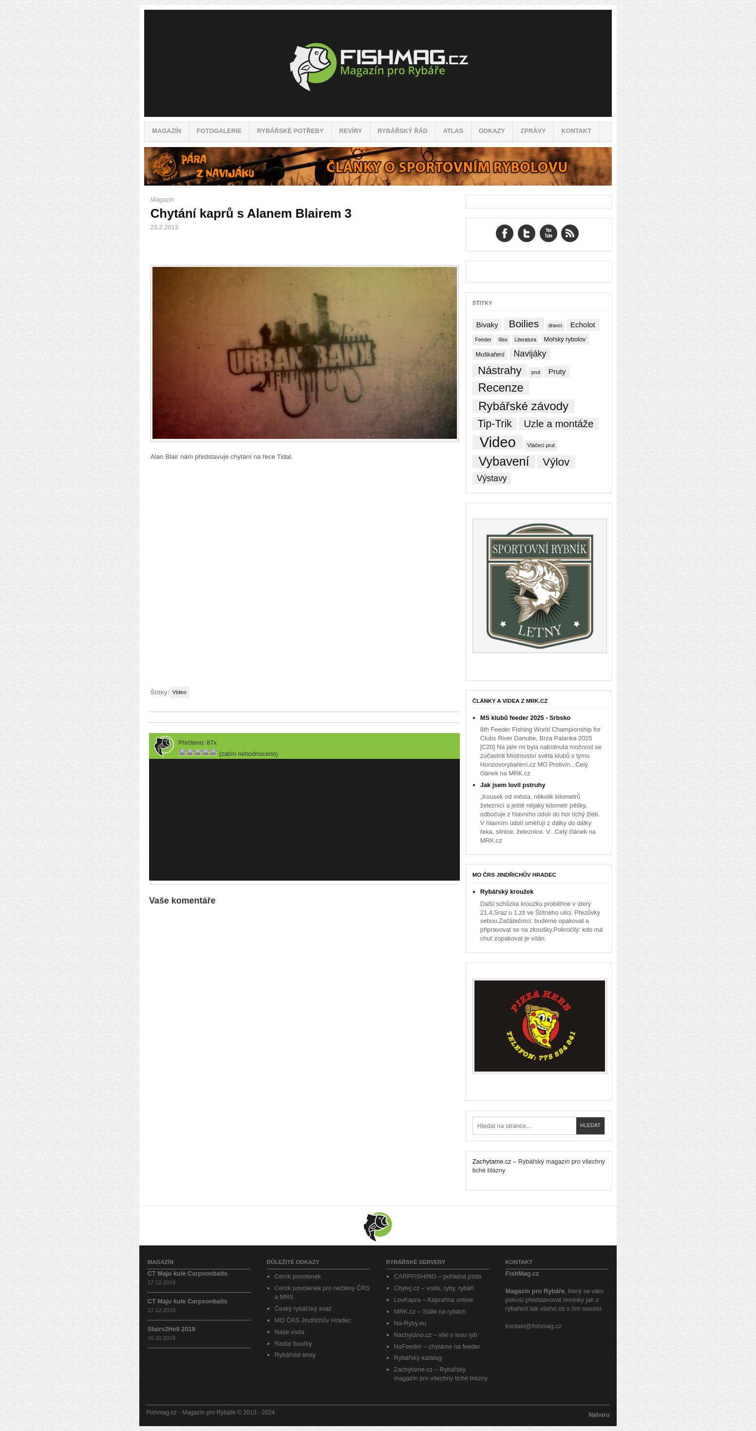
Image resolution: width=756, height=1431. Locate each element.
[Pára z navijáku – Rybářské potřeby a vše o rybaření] (378, 183)
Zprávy (533, 130)
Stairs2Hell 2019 (171, 1329)
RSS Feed (570, 233)
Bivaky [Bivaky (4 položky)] (487, 324)
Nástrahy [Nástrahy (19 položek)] (500, 370)
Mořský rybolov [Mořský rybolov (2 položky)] (565, 339)
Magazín (166, 130)
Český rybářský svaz (303, 1308)
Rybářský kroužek (507, 891)
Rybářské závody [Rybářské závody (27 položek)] (523, 406)
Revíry (350, 130)
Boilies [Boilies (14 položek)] (524, 323)
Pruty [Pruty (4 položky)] (557, 371)
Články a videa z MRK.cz (510, 701)
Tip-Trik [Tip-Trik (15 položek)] (494, 423)
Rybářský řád (403, 130)
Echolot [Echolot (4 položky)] (582, 324)
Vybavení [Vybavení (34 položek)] (503, 461)
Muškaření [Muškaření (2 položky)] (490, 354)
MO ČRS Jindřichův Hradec (514, 875)
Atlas (453, 130)
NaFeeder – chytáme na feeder (437, 1346)
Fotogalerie (219, 130)
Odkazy (492, 130)
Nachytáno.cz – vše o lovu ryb (435, 1334)
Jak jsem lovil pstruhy (513, 785)
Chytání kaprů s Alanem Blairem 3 (251, 213)
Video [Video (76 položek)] (497, 442)
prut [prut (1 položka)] (535, 372)
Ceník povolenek (298, 1276)
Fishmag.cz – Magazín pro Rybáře (378, 63)
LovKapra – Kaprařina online (433, 1299)
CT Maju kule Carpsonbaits (187, 1273)
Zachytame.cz (491, 1161)
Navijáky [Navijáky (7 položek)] (530, 353)
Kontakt (576, 130)
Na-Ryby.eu (410, 1323)
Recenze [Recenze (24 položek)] (501, 387)
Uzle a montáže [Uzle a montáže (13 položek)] (558, 423)
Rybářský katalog (418, 1357)
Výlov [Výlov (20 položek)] (556, 462)
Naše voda (289, 1332)
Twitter (526, 233)
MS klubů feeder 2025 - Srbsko (525, 717)
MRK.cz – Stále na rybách (430, 1311)
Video (179, 692)
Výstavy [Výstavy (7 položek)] (492, 478)
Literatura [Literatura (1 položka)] (525, 339)
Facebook (504, 233)
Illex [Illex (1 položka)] (503, 339)
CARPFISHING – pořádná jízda (437, 1276)
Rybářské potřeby (290, 130)
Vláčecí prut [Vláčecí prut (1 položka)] (540, 445)
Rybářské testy (295, 1354)
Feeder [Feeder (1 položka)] (483, 339)
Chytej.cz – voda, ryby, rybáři (434, 1288)
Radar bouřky (293, 1343)
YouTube (548, 233)
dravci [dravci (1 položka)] (555, 325)
